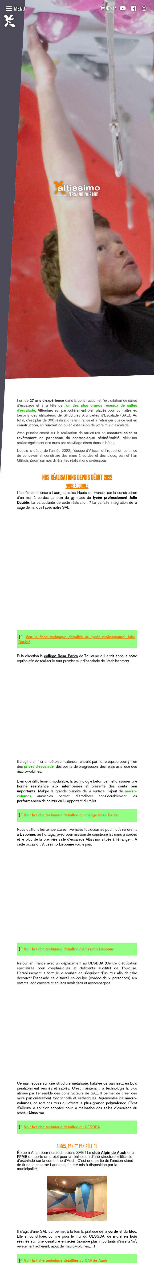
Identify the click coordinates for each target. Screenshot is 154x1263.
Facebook (134, 8)
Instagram (144, 8)
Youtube (123, 8)
